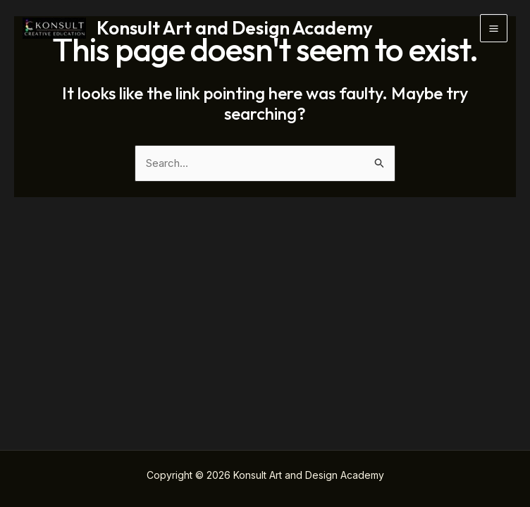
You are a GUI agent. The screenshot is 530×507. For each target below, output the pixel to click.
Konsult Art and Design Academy (235, 27)
